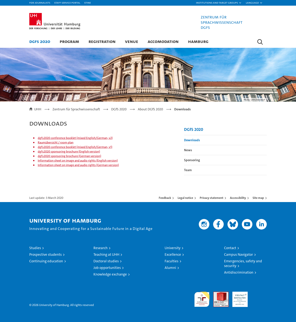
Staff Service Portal (67, 3)
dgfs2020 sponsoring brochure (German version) (69, 156)
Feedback (165, 198)
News (188, 150)
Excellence (173, 254)
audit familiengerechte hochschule (202, 298)
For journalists (39, 3)
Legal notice (185, 198)
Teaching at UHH (106, 254)
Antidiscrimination (238, 272)
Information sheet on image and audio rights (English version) (78, 161)
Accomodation (163, 41)
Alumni (170, 267)
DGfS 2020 (39, 41)
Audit (216, 294)
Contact (230, 248)
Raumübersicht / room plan (55, 142)
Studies (35, 248)
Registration (102, 41)
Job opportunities (107, 267)
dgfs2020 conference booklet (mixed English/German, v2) (75, 138)
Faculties (171, 261)
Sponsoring (192, 160)
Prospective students (45, 254)
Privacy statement (211, 198)
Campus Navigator (238, 254)
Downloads (192, 140)
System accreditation (259, 296)
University (172, 248)
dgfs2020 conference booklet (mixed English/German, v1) (75, 147)
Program (69, 41)
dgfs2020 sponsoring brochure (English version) (69, 151)
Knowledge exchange (110, 274)
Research (100, 248)
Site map (258, 198)
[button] (219, 3)
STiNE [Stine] (87, 3)
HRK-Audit (239, 294)
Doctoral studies (106, 261)
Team (188, 170)
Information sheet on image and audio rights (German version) (78, 165)
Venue (131, 41)
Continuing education (46, 261)
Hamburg (198, 41)
